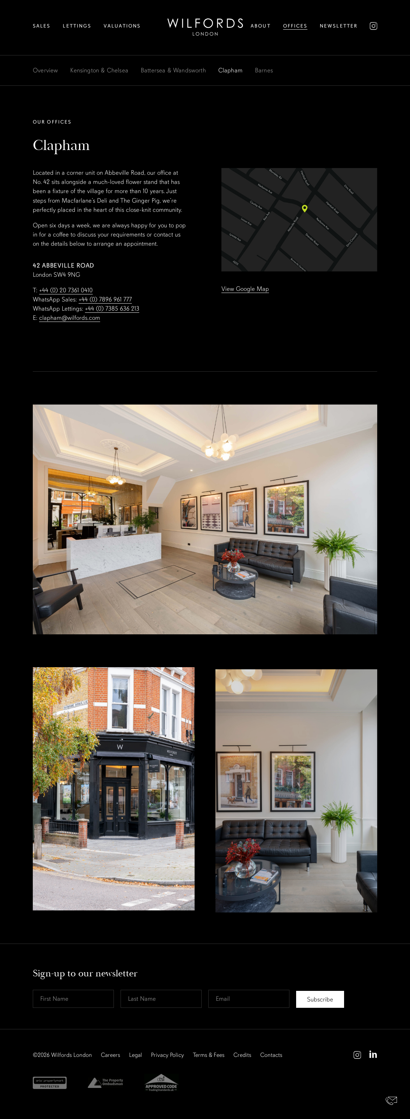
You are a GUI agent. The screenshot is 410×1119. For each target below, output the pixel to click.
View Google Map (245, 289)
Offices (295, 26)
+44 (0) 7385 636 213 (112, 308)
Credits (242, 1055)
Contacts (271, 1055)
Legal (135, 1055)
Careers (110, 1055)
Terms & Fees (209, 1055)
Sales (42, 26)
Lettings (77, 26)
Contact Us (391, 1100)
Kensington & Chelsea (99, 70)
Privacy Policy (167, 1055)
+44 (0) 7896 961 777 (105, 299)
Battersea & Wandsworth (173, 70)
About (261, 26)
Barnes (264, 70)
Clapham (230, 70)
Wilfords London (71, 1055)
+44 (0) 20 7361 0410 (66, 290)
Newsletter (338, 26)
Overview (45, 70)
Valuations (122, 26)
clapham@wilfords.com (69, 318)
